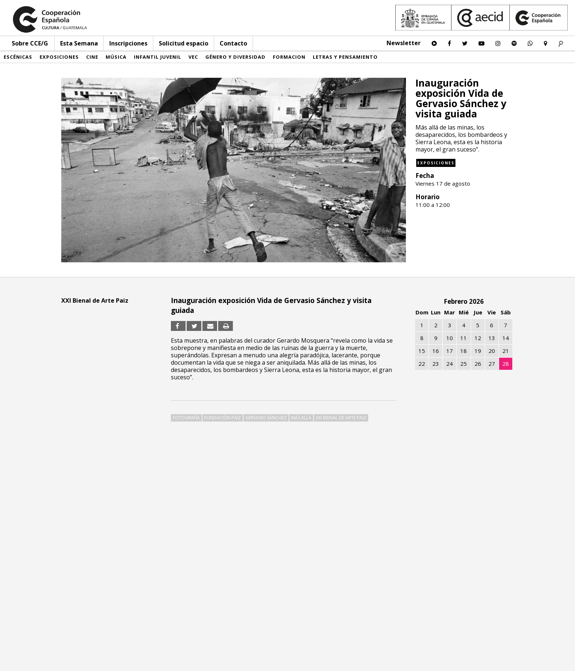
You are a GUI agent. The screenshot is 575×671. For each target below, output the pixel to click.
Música (116, 57)
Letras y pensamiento (345, 57)
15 (421, 350)
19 (478, 350)
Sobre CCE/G (30, 43)
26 (478, 363)
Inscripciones (128, 43)
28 (505, 363)
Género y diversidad (235, 57)
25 (463, 363)
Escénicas (18, 57)
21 (505, 350)
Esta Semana (79, 43)
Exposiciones (59, 57)
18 (463, 350)
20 (491, 350)
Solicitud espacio (183, 43)
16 (435, 350)
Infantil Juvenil (157, 57)
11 (463, 338)
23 (435, 363)
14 (505, 338)
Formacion (289, 57)
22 (421, 363)
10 (449, 338)
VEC (193, 57)
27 (491, 363)
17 (449, 350)
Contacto (233, 43)
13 (491, 338)
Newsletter (404, 43)
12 (478, 338)
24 (449, 363)
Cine (92, 57)
